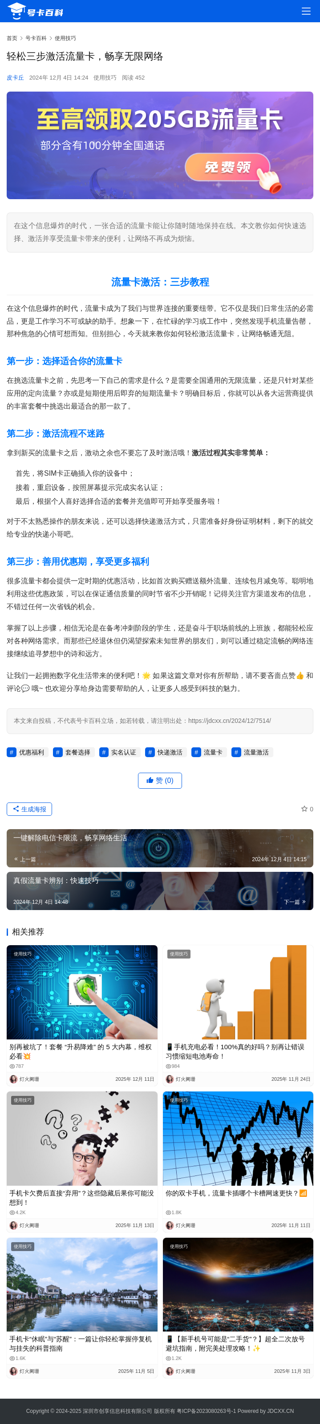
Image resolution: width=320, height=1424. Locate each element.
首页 (12, 38)
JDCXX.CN (280, 1411)
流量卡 (213, 752)
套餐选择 (77, 752)
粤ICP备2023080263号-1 (206, 1411)
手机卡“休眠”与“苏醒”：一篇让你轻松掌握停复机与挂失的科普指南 (80, 1343)
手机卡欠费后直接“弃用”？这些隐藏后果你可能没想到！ (81, 1197)
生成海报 (29, 809)
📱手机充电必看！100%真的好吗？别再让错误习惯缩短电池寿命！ (235, 1051)
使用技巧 (105, 77)
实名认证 (123, 752)
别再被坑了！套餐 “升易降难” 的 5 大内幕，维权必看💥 (80, 1051)
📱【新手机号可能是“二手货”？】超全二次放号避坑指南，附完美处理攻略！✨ (235, 1343)
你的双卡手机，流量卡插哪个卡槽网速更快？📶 (237, 1193)
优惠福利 (31, 752)
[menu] (306, 11)
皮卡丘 (15, 77)
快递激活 (170, 752)
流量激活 (256, 752)
